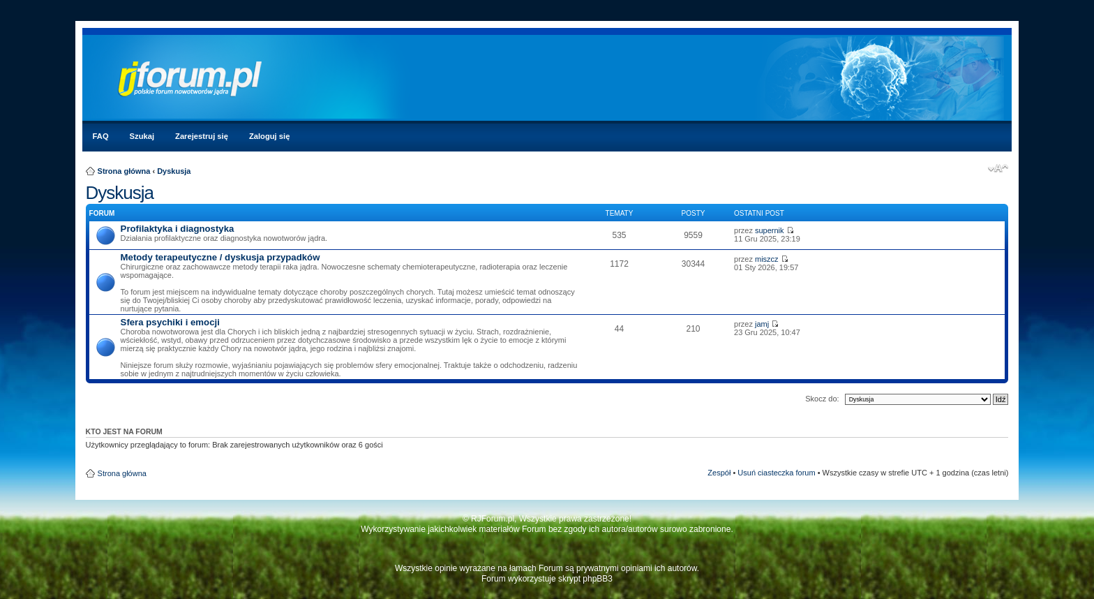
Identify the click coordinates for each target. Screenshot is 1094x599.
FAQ (101, 136)
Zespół (718, 472)
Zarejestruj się (201, 136)
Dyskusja (173, 171)
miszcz (767, 259)
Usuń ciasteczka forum (776, 472)
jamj (762, 324)
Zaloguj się (269, 136)
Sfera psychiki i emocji (170, 322)
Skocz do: (822, 398)
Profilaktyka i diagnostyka (177, 228)
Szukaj (142, 136)
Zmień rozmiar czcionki (998, 168)
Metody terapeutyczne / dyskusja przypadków (220, 257)
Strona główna (124, 171)
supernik (769, 230)
